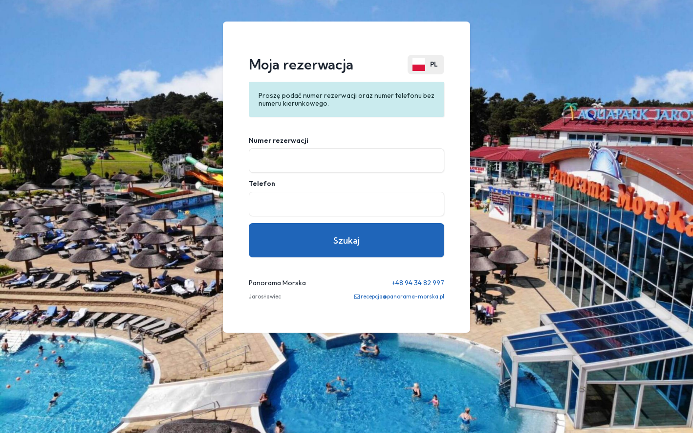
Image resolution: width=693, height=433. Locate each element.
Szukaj (346, 240)
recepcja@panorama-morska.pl (402, 296)
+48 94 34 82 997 (418, 282)
